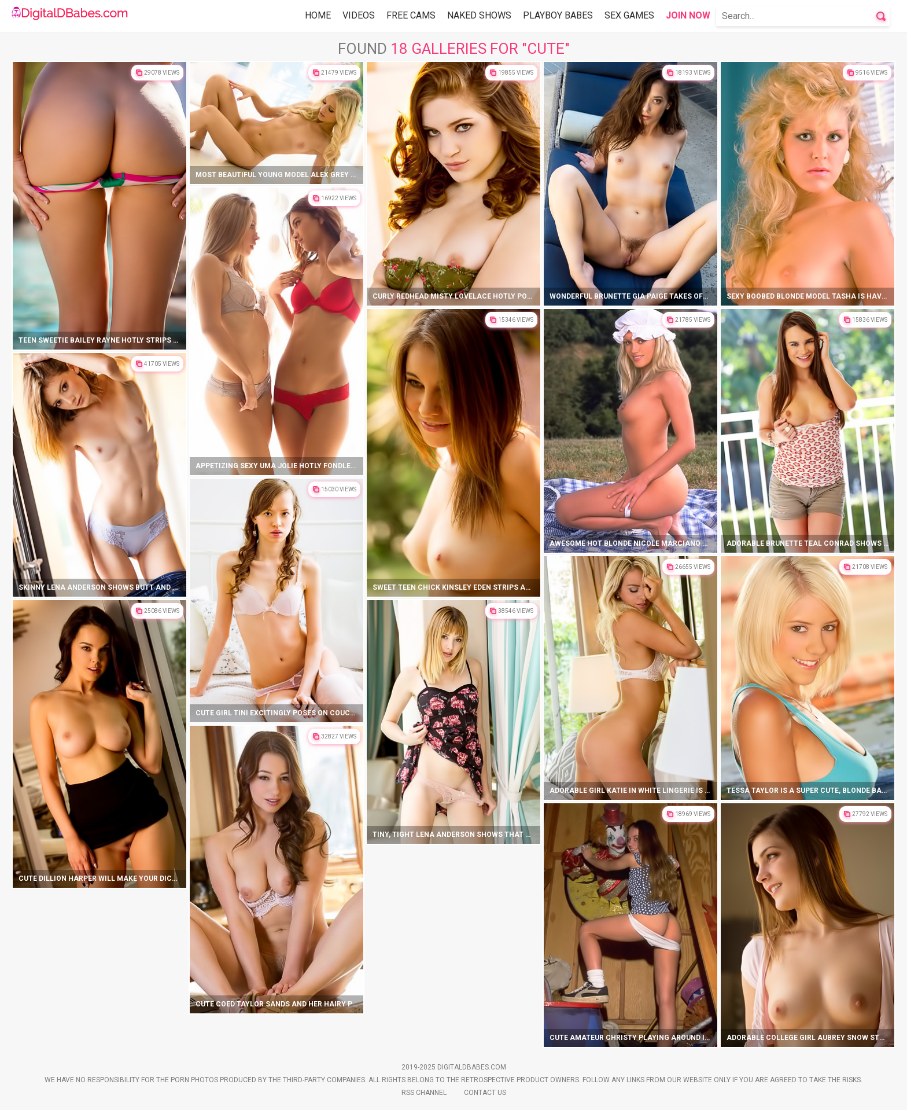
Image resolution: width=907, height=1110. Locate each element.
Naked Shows (479, 15)
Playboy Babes (558, 15)
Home (318, 15)
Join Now (688, 15)
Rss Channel (424, 1093)
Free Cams (411, 15)
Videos (358, 15)
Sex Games (629, 15)
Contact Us (485, 1093)
